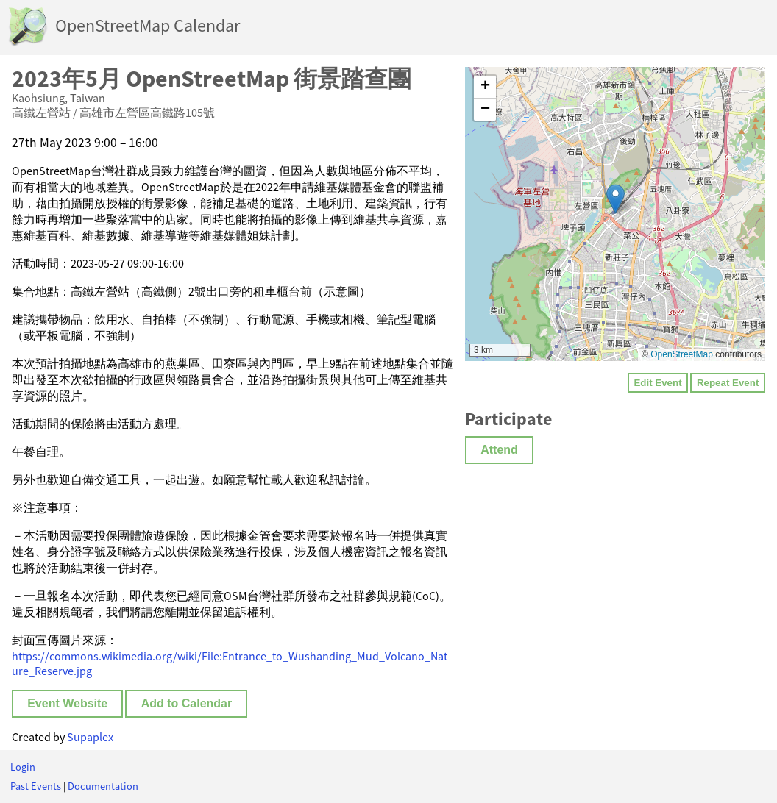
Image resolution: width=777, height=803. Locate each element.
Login (22, 767)
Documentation (103, 786)
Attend (499, 449)
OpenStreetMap (681, 354)
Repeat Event (728, 382)
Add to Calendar (187, 703)
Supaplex (90, 736)
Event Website (67, 703)
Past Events (35, 786)
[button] (615, 199)
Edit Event (657, 382)
